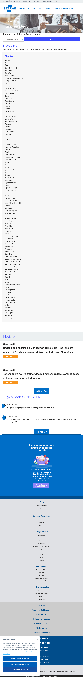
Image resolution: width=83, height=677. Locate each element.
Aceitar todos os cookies (20, 659)
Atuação (41, 596)
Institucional (6, 1)
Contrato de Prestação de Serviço (41, 581)
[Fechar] (37, 639)
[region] (20, 656)
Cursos (32, 8)
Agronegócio (41, 535)
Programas (41, 525)
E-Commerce (41, 543)
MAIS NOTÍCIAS (41, 391)
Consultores (36, 1)
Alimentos (41, 538)
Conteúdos (40, 8)
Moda (41, 549)
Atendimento (65, 8)
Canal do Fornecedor (41, 632)
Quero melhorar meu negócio (41, 511)
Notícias (57, 8)
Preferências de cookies (20, 670)
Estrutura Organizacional (41, 593)
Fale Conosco (41, 575)
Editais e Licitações (15, 1)
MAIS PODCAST (41, 432)
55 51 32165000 (42, 659)
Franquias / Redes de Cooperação (41, 546)
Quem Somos (41, 591)
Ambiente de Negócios (41, 610)
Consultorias (49, 8)
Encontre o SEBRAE (26, 1)
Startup (41, 541)
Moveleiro (41, 552)
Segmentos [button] (41, 531)
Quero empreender (41, 505)
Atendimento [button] (41, 566)
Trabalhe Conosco (41, 623)
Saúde (41, 554)
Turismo (41, 557)
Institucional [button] (41, 587)
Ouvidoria (41, 572)
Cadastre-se (41, 628)
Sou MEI (41, 508)
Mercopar (41, 560)
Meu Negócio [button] (41, 502)
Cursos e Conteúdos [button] (41, 516)
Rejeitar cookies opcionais (19, 664)
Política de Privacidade (41, 578)
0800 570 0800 (41, 647)
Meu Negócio (23, 8)
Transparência (41, 599)
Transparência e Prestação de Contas (50, 1)
